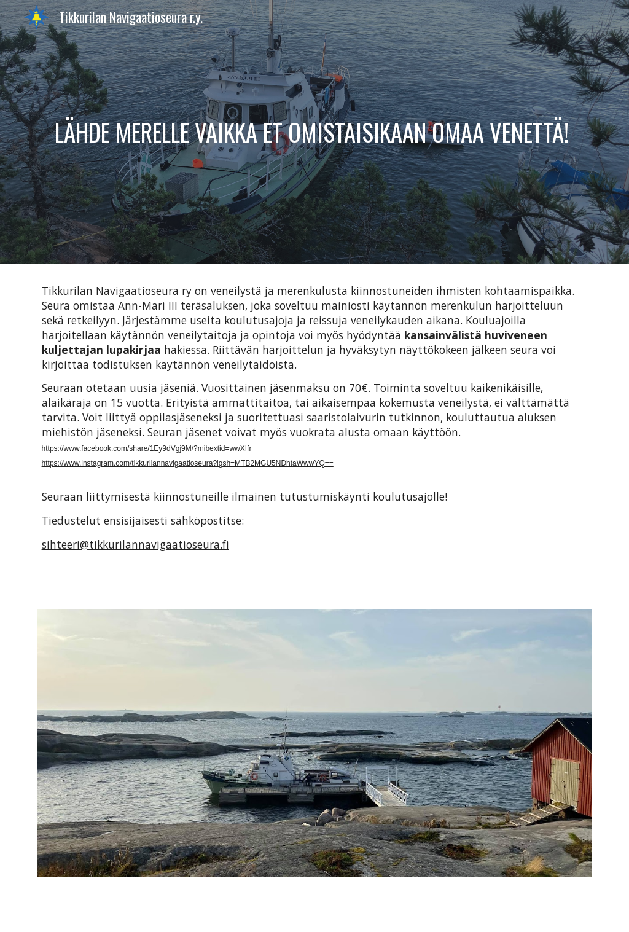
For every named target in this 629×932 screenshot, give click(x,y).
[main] (315, 132)
